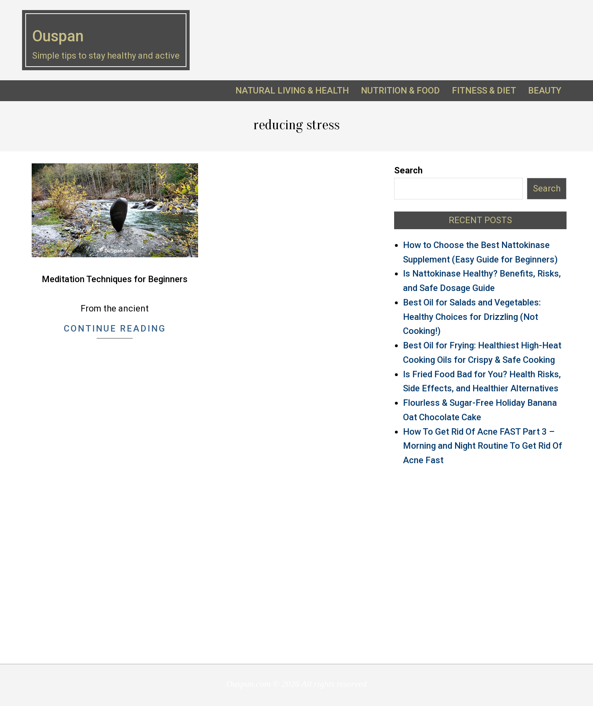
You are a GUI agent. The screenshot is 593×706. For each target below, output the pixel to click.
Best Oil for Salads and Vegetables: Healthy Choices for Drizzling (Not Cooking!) (472, 316)
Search (408, 170)
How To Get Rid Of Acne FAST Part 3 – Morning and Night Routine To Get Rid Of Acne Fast (482, 446)
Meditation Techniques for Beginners (115, 279)
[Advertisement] (480, 564)
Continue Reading (115, 328)
